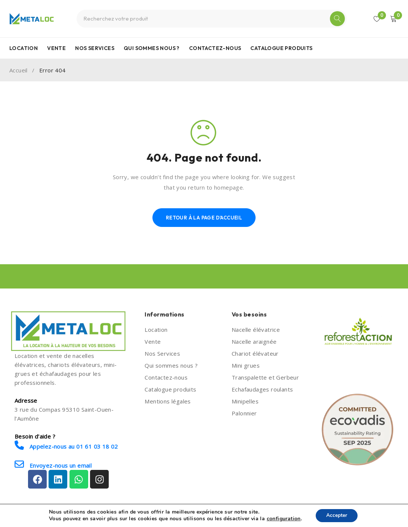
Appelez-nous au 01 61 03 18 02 (66, 445)
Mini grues (246, 365)
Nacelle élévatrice (256, 329)
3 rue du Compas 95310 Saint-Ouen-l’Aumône (64, 414)
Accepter (336, 515)
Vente (153, 341)
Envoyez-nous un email (53, 464)
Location (156, 329)
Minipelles (245, 401)
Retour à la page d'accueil (204, 218)
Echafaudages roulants (262, 389)
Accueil (18, 70)
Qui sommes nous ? (171, 365)
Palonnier (244, 413)
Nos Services (162, 353)
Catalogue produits (170, 389)
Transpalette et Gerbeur (265, 377)
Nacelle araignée (254, 341)
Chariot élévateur (255, 353)
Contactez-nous (166, 377)
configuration (283, 518)
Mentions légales (168, 401)
